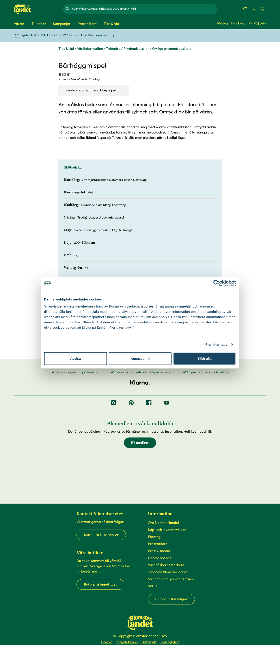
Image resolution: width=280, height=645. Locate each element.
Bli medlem (140, 443)
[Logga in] (253, 9)
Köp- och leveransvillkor (167, 529)
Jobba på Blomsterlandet (168, 572)
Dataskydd (149, 642)
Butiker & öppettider (100, 584)
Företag (222, 23)
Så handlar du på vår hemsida (171, 579)
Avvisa (75, 358)
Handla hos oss (159, 558)
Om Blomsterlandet (163, 522)
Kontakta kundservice (101, 535)
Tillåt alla (205, 358)
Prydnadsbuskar (136, 48)
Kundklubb (238, 23)
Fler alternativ (216, 344)
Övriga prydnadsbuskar (170, 48)
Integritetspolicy (127, 642)
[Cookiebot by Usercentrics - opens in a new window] (216, 283)
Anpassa (140, 358)
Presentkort (157, 543)
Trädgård (113, 48)
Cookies (106, 642)
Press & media (159, 551)
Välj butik (257, 23)
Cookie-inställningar (171, 599)
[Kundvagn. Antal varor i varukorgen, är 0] (262, 9)
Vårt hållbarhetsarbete (166, 565)
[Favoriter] (245, 9)
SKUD (152, 586)
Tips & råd (66, 48)
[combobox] (144, 9)
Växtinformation (90, 48)
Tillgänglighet (169, 642)
